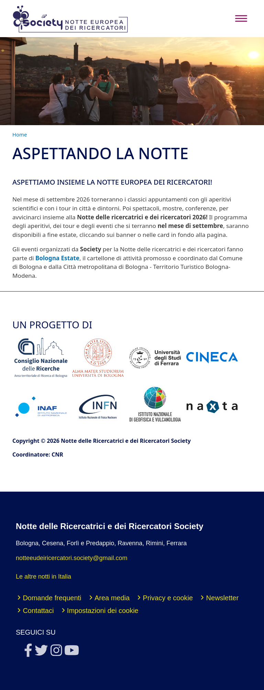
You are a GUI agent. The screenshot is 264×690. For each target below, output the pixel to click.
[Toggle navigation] (241, 18)
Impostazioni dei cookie (103, 610)
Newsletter (222, 598)
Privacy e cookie (168, 598)
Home (19, 134)
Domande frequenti (52, 598)
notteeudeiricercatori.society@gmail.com (71, 558)
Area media (112, 598)
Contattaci (38, 610)
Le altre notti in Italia (43, 576)
